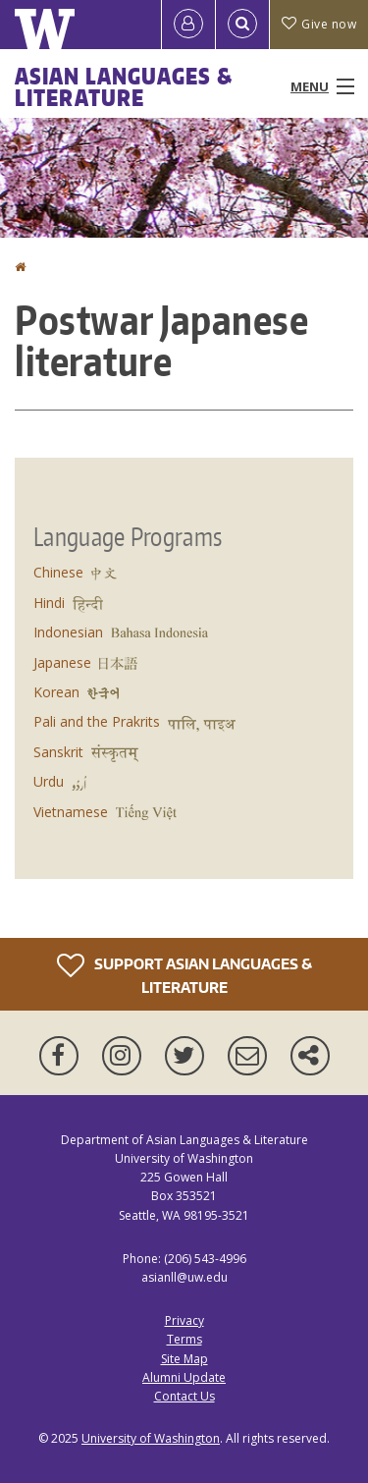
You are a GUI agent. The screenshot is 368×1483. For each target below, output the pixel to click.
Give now (319, 24)
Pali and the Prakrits (96, 721)
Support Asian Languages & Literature (184, 974)
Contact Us (184, 1396)
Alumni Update (184, 1377)
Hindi (49, 602)
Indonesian (68, 632)
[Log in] (188, 24)
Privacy (184, 1320)
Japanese (62, 662)
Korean (56, 692)
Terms (184, 1339)
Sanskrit (58, 751)
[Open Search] (242, 24)
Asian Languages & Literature (124, 86)
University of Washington (150, 1438)
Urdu (48, 781)
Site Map (184, 1358)
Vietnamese (70, 811)
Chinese (58, 572)
